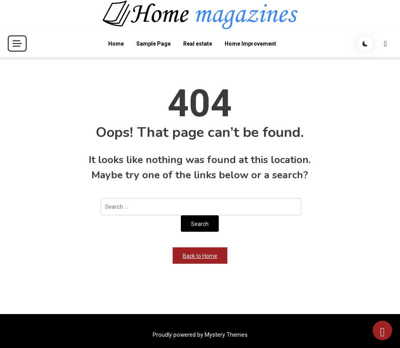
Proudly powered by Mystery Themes (200, 334)
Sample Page (153, 44)
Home (116, 44)
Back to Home (200, 256)
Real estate (197, 44)
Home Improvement (250, 44)
